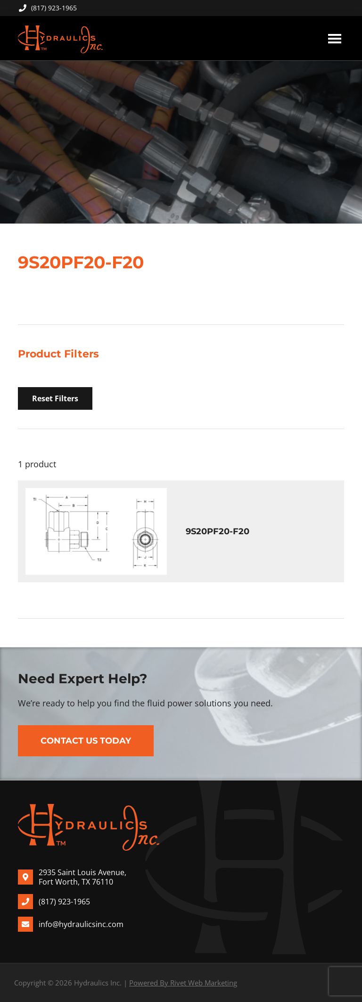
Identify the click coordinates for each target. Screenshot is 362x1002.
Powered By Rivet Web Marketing (183, 982)
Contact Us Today (86, 741)
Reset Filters (55, 398)
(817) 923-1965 (47, 7)
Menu (334, 38)
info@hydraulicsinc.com (81, 924)
